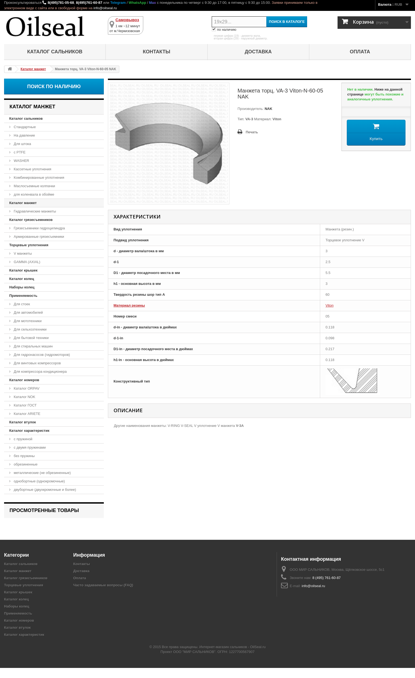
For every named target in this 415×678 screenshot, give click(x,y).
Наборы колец (22, 287)
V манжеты (22, 253)
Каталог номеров (24, 380)
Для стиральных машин (33, 346)
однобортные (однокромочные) (39, 481)
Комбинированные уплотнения (38, 177)
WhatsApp (137, 3)
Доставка (258, 51)
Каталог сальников (54, 51)
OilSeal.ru (258, 657)
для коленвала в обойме (33, 194)
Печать (252, 132)
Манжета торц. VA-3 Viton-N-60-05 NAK (46, 525)
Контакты (156, 51)
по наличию (224, 29)
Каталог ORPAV (26, 388)
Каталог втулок (22, 422)
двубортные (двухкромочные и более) (44, 490)
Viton (329, 305)
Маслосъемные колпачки (34, 186)
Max (152, 3)
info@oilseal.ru (105, 8)
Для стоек (21, 304)
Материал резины (129, 305)
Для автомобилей (28, 312)
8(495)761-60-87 (89, 3)
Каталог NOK (24, 397)
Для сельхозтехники (29, 329)
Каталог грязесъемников (30, 220)
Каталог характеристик (29, 431)
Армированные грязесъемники (38, 237)
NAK (268, 109)
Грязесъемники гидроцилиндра (39, 228)
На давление (24, 135)
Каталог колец (21, 279)
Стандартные (24, 127)
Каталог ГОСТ (25, 405)
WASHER (21, 161)
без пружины (24, 456)
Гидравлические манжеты (34, 211)
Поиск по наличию (54, 86)
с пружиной (22, 439)
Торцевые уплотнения (28, 245)
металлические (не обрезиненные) (42, 473)
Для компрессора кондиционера (40, 371)
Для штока (22, 144)
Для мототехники (27, 321)
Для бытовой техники (31, 338)
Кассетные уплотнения (32, 169)
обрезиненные (25, 464)
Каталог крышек (23, 270)
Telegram (118, 3)
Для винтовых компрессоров (37, 363)
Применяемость (23, 296)
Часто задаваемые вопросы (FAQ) (103, 595)
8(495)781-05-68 (61, 3)
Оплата (360, 51)
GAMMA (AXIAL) (26, 262)
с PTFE (19, 152)
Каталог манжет (23, 203)
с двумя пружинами (29, 447)
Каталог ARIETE (26, 414)
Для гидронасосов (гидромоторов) (41, 355)
